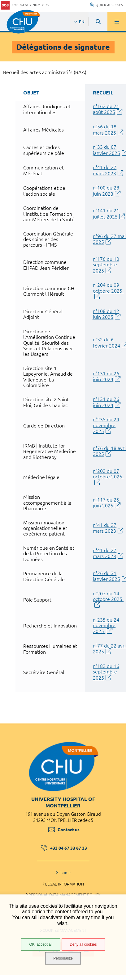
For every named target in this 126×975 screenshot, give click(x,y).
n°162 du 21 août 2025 (106, 109)
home (65, 872)
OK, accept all (40, 944)
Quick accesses (106, 5)
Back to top (117, 720)
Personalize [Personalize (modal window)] (63, 958)
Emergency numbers (25, 5)
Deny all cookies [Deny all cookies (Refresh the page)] (83, 944)
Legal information (64, 884)
